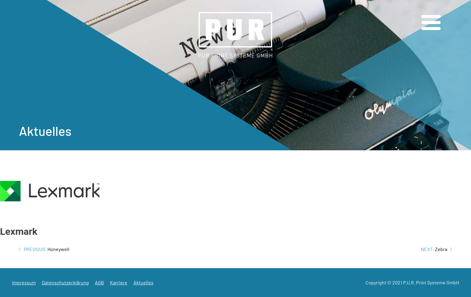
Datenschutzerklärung (65, 282)
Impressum (24, 282)
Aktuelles (143, 282)
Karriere (118, 282)
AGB (99, 282)
